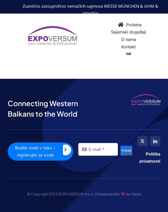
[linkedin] (155, 141)
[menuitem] (128, 54)
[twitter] (142, 141)
